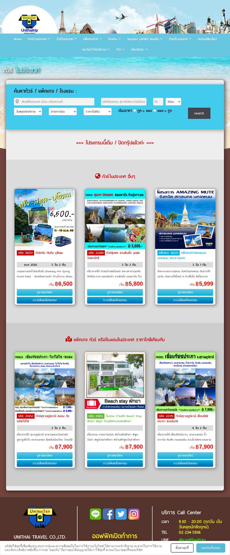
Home (18, 39)
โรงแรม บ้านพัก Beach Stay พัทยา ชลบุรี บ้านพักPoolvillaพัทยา (114, 419)
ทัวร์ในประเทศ (65, 39)
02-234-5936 (190, 532)
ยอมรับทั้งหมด (210, 548)
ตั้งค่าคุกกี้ (182, 548)
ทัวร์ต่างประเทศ (37, 39)
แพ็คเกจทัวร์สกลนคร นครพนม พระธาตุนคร (181, 255)
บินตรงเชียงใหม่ (207, 39)
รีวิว (118, 49)
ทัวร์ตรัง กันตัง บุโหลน (49, 252)
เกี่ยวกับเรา (137, 49)
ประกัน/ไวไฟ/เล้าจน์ (94, 49)
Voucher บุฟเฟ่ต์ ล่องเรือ (143, 39)
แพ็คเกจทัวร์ (90, 39)
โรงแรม (112, 39)
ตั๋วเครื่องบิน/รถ (178, 39)
